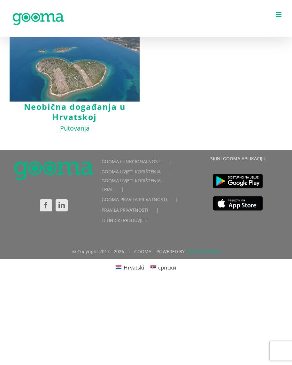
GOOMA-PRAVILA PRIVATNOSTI (134, 197)
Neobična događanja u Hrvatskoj (75, 111)
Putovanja (74, 128)
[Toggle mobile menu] (279, 14)
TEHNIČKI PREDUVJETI (125, 218)
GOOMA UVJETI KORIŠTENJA (131, 169)
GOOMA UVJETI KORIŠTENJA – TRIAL (133, 183)
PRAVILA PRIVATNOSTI (125, 208)
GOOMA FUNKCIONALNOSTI (132, 159)
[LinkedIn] (62, 203)
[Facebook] (46, 203)
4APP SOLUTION (203, 250)
